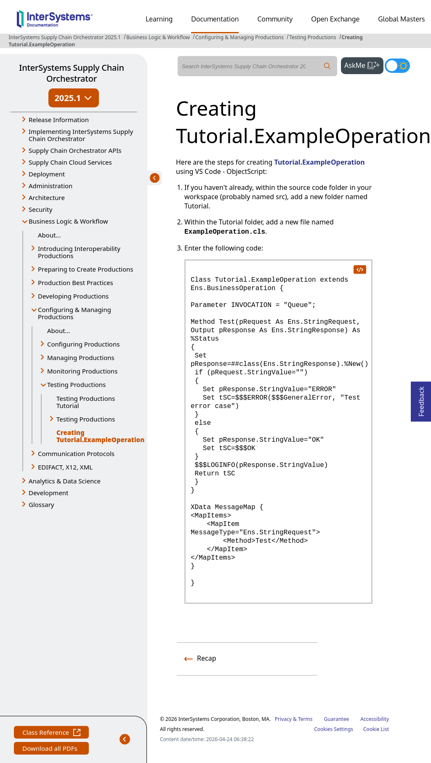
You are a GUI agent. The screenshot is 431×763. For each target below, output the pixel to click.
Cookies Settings (333, 729)
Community (275, 19)
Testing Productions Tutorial (85, 402)
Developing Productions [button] (73, 296)
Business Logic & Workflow (158, 37)
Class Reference (51, 733)
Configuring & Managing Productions (239, 37)
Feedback (421, 399)
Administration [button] (50, 185)
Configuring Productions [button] (83, 344)
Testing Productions (312, 37)
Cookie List (376, 729)
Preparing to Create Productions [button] (85, 269)
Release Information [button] (59, 119)
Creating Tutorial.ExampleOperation (95, 436)
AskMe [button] (363, 64)
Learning (159, 19)
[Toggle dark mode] (397, 66)
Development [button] (49, 492)
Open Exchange (335, 19)
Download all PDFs (50, 749)
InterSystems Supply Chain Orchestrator (71, 73)
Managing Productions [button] (80, 357)
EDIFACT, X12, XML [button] (65, 467)
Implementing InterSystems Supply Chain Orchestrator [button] (81, 135)
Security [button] (40, 209)
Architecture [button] (47, 197)
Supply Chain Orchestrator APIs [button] (75, 150)
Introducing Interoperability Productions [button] (79, 252)
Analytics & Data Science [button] (65, 481)
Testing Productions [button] (76, 384)
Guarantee (336, 719)
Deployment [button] (47, 174)
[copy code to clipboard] (360, 269)
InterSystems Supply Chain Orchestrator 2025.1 (64, 37)
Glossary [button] (41, 504)
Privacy (283, 719)
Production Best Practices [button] (75, 282)
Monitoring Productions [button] (82, 371)
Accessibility (374, 719)
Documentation (215, 19)
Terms (305, 719)
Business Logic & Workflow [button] (68, 221)
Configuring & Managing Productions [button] (74, 313)
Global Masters (401, 19)
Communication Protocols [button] (76, 453)
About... (49, 235)
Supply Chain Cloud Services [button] (70, 162)
